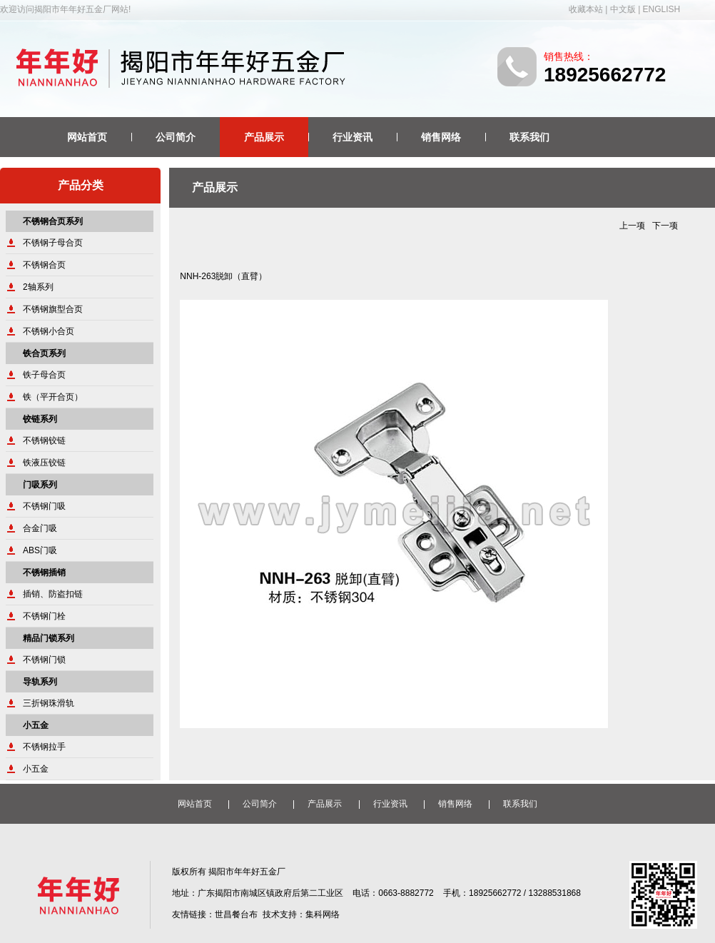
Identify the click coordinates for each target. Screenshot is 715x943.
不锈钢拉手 (44, 747)
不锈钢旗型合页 (53, 309)
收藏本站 (586, 9)
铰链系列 (40, 419)
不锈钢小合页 (48, 331)
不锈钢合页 (44, 265)
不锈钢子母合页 (53, 243)
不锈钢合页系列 (53, 221)
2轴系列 (38, 287)
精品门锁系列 (48, 638)
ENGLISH (662, 9)
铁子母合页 (44, 375)
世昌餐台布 (236, 914)
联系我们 (529, 137)
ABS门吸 (40, 550)
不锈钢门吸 (44, 506)
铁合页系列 (44, 353)
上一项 (632, 226)
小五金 (36, 725)
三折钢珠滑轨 (48, 703)
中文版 (623, 9)
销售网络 (441, 137)
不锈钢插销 (44, 573)
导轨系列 (40, 682)
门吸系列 (40, 485)
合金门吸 (40, 528)
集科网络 (322, 914)
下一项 (665, 226)
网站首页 (87, 137)
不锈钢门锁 (44, 660)
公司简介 (176, 137)
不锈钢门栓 (44, 616)
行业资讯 (352, 137)
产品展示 (264, 137)
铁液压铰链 (44, 463)
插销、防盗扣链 (53, 594)
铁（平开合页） (53, 397)
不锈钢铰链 (44, 440)
